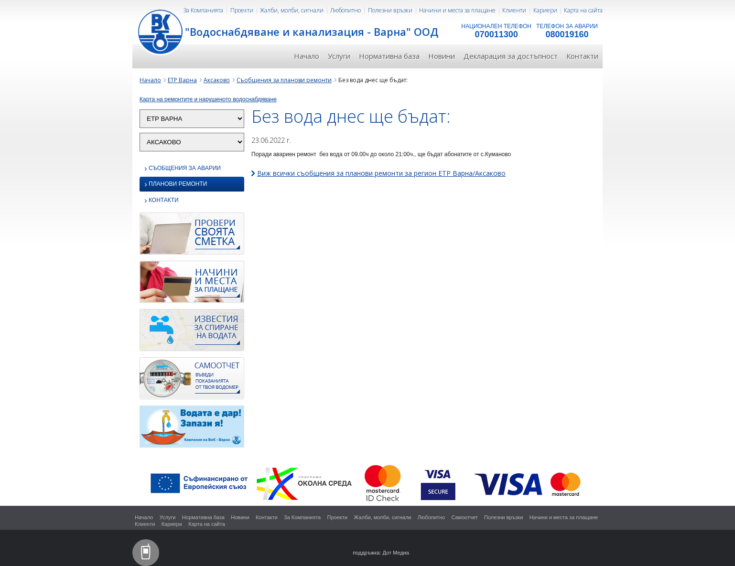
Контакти (582, 56)
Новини (441, 56)
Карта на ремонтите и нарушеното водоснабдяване (208, 99)
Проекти (241, 10)
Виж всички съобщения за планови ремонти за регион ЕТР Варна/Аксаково (381, 173)
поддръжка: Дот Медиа (381, 552)
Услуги (339, 56)
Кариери (545, 10)
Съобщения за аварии (182, 168)
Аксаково (217, 80)
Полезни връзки (390, 10)
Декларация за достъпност (511, 56)
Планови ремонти (175, 184)
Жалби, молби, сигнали (292, 10)
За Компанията (203, 10)
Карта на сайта (583, 10)
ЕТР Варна (182, 80)
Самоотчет (464, 517)
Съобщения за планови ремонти (284, 80)
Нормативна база (389, 56)
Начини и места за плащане (457, 10)
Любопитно (345, 10)
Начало (306, 56)
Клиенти (514, 10)
